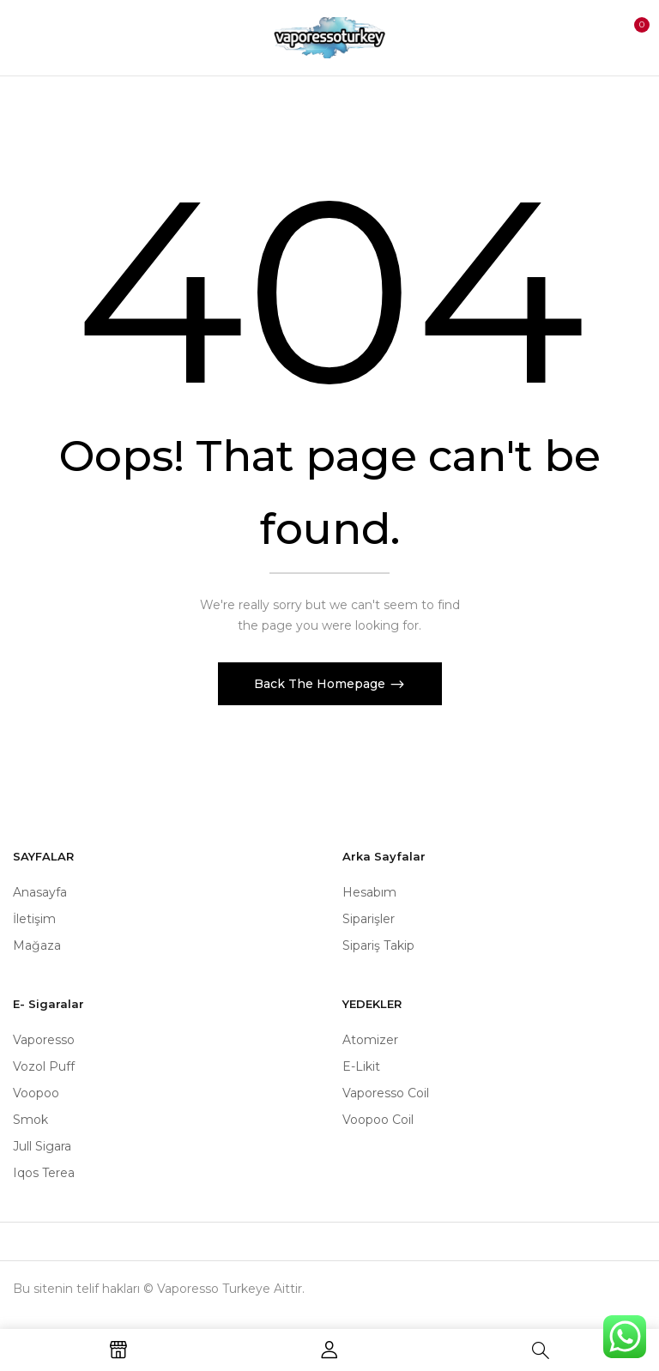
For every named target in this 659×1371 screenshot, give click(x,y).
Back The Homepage (321, 684)
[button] (630, 36)
